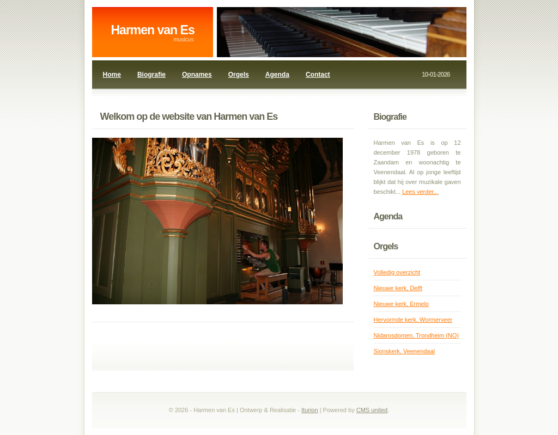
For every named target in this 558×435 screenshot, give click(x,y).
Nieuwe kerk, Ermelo (401, 304)
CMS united (371, 410)
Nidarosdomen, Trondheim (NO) (416, 335)
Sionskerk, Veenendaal (404, 351)
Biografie (151, 74)
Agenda (277, 74)
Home (112, 74)
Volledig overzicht (397, 272)
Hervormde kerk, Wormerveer (413, 319)
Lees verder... (420, 191)
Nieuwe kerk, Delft (398, 288)
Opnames (197, 74)
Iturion (309, 410)
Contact (318, 74)
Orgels (238, 74)
